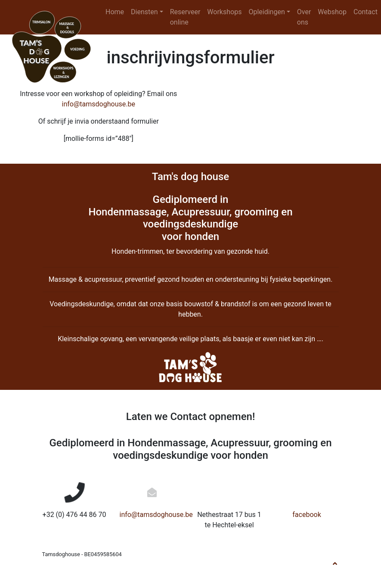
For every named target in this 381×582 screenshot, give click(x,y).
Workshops (224, 12)
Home (114, 12)
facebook (306, 514)
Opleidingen (266, 12)
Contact (365, 12)
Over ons (304, 17)
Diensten (144, 12)
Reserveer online (185, 17)
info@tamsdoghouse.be (98, 104)
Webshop (332, 12)
